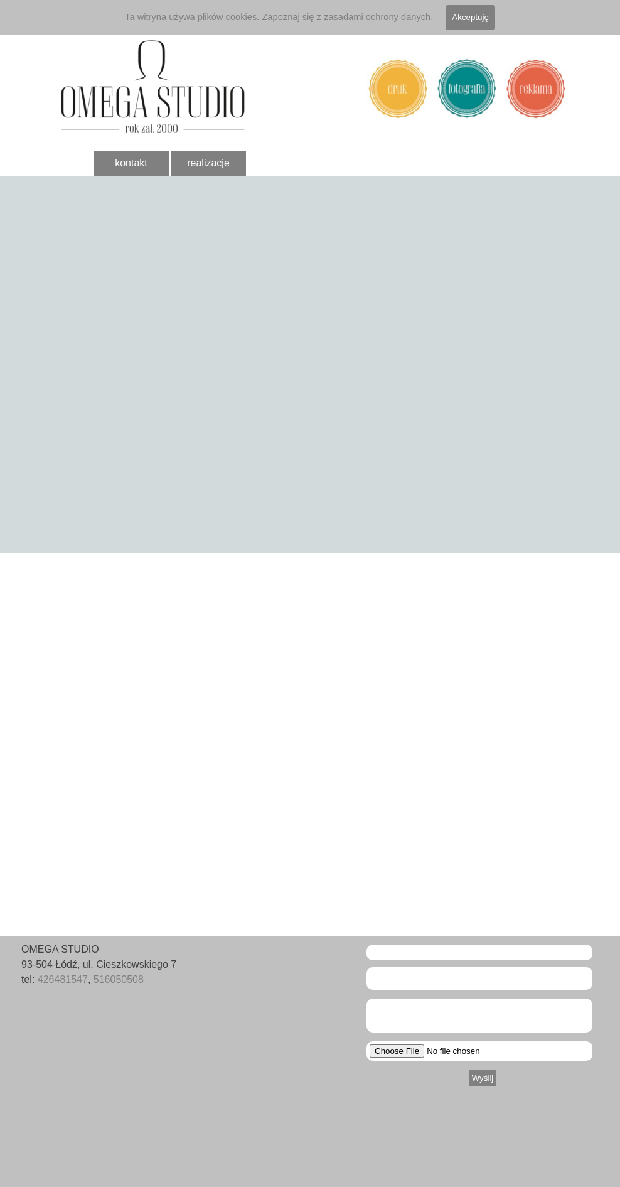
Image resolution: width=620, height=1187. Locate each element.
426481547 (63, 979)
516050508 (119, 979)
